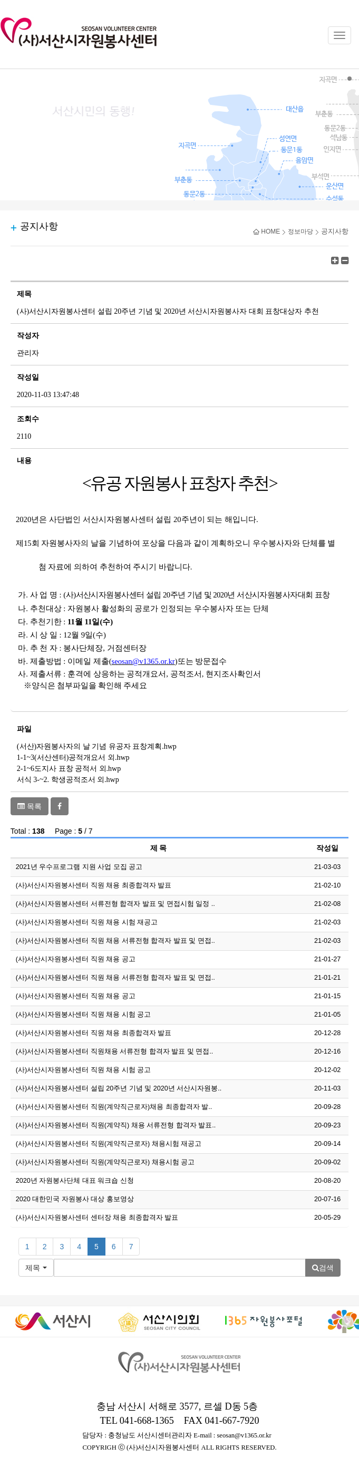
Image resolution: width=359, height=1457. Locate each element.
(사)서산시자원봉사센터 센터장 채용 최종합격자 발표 (97, 1217)
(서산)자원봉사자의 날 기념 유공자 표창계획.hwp (97, 746)
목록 (29, 806)
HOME (266, 231)
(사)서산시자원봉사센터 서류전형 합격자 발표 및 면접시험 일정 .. (115, 904)
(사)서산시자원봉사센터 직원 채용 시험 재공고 (87, 922)
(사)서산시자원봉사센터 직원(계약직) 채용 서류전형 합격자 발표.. (116, 1125)
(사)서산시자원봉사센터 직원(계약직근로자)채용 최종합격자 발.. (114, 1107)
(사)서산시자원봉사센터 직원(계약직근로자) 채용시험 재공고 (108, 1143)
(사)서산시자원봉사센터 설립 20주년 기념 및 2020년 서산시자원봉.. (118, 1088)
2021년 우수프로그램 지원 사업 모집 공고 (79, 867)
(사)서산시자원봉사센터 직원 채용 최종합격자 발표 (93, 885)
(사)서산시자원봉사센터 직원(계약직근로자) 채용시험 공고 (105, 1162)
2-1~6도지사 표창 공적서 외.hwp (69, 769)
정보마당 (300, 231)
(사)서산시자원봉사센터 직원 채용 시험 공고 (83, 1014)
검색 (323, 1267)
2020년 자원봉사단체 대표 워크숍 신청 (75, 1180)
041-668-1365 (147, 1420)
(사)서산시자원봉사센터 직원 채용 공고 (75, 959)
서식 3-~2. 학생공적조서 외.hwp (68, 780)
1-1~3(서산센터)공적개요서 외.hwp (73, 757)
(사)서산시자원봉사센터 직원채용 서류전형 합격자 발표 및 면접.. (114, 1051)
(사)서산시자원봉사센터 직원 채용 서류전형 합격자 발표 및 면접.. (115, 940)
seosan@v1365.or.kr (244, 1435)
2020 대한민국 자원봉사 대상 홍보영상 (75, 1199)
